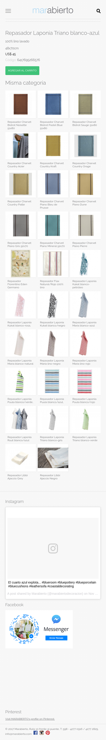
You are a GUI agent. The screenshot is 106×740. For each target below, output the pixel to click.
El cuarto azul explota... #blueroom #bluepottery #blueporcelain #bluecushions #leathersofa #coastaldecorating (52, 584)
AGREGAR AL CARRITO (22, 70)
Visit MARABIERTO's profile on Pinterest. (30, 718)
